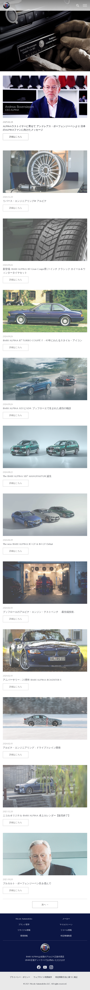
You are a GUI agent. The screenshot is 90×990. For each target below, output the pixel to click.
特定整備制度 (66, 936)
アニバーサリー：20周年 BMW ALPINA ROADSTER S (32, 687)
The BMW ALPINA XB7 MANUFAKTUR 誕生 (27, 483)
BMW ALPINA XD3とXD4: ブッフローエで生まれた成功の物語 (37, 415)
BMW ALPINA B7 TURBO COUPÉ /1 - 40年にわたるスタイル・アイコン (42, 347)
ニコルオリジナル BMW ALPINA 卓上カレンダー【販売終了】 (36, 822)
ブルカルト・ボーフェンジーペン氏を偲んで (27, 890)
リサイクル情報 (23, 930)
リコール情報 (66, 930)
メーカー (66, 919)
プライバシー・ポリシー (20, 977)
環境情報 (24, 936)
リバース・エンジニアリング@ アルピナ (25, 208)
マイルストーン (66, 925)
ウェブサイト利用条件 (43, 977)
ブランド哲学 (24, 925)
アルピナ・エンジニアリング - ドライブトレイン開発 (32, 755)
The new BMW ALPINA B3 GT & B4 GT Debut (28, 551)
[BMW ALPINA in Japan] (6, 5)
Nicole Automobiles (24, 919)
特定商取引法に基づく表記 (66, 977)
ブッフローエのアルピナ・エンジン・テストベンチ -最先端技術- (39, 619)
